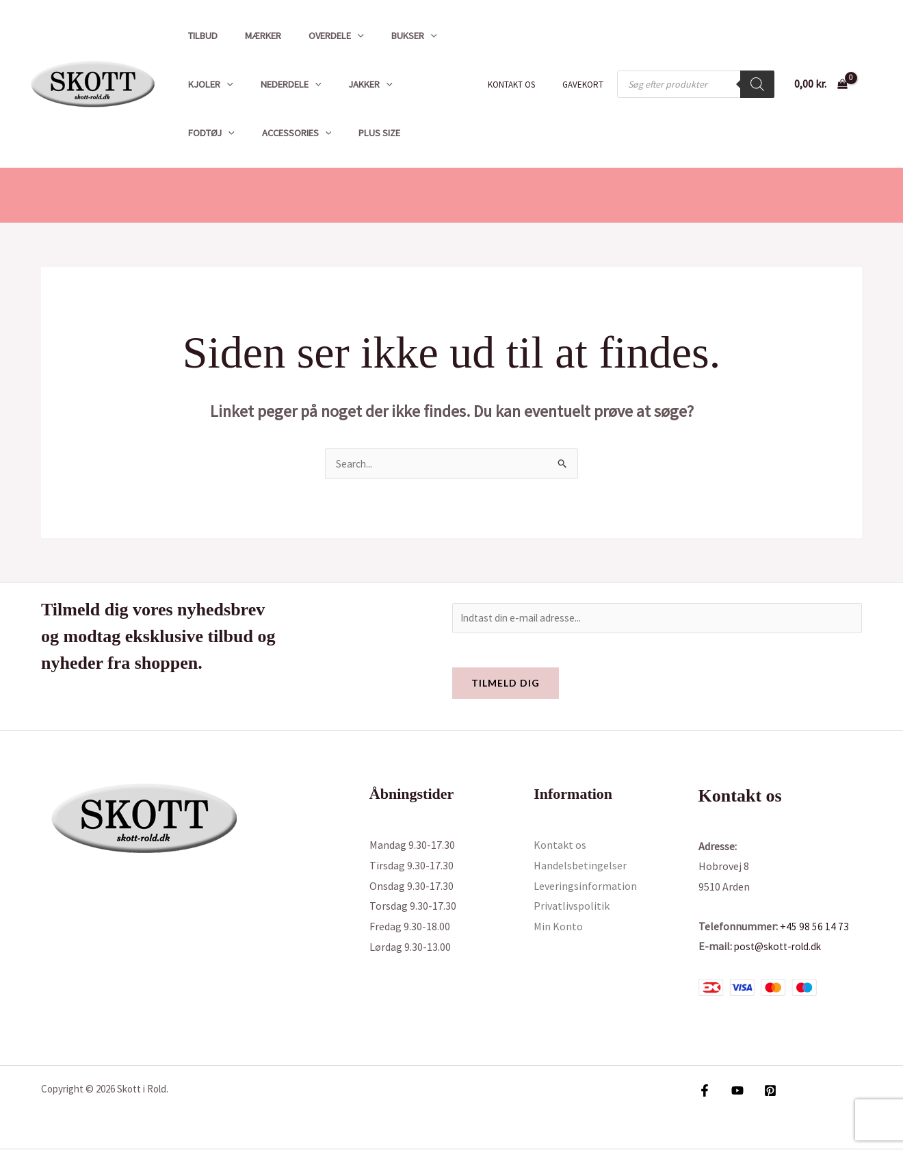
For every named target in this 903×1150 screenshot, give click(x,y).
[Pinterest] (763, 1092)
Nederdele (279, 84)
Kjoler (206, 84)
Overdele (317, 35)
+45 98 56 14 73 (814, 928)
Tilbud (198, 35)
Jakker (351, 84)
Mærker (251, 35)
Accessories (219, 133)
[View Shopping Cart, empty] (820, 84)
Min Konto (558, 928)
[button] (338, 35)
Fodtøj (416, 84)
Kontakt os (525, 84)
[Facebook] (704, 1092)
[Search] (757, 84)
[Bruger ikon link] (873, 84)
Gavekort (587, 84)
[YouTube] (734, 1092)
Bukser (387, 35)
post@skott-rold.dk (781, 948)
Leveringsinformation (585, 888)
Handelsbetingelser (580, 867)
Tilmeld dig (505, 685)
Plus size (294, 133)
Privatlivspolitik (572, 908)
